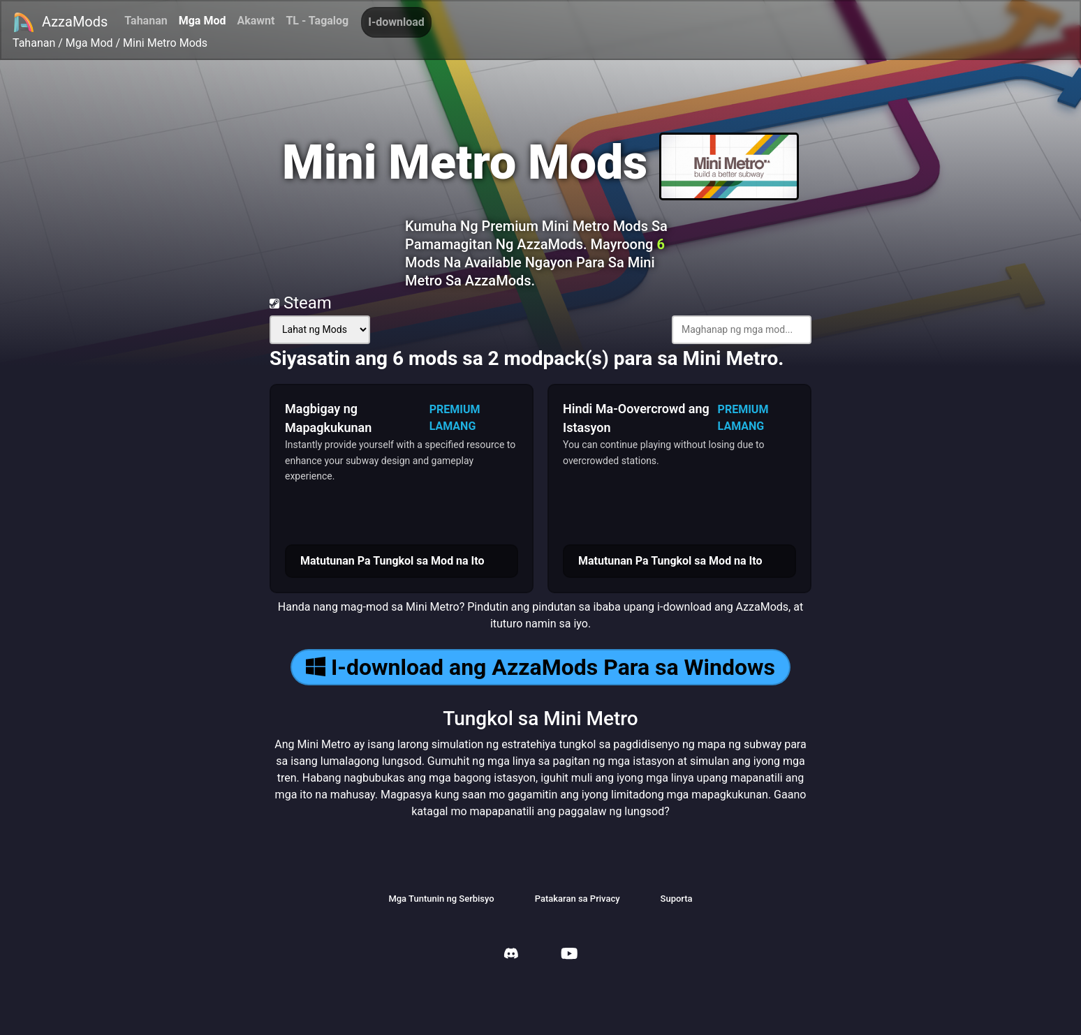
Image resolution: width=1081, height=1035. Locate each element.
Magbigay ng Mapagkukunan (328, 418)
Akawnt (255, 20)
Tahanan (145, 20)
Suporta (677, 898)
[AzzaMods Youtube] (569, 955)
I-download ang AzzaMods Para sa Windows (540, 667)
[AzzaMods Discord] (511, 955)
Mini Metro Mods (165, 43)
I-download (396, 22)
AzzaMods (60, 22)
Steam (301, 303)
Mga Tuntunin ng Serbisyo (441, 898)
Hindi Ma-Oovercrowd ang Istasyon (636, 418)
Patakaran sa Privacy (577, 898)
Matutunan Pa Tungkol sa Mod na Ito (392, 560)
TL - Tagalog (317, 20)
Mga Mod (202, 20)
